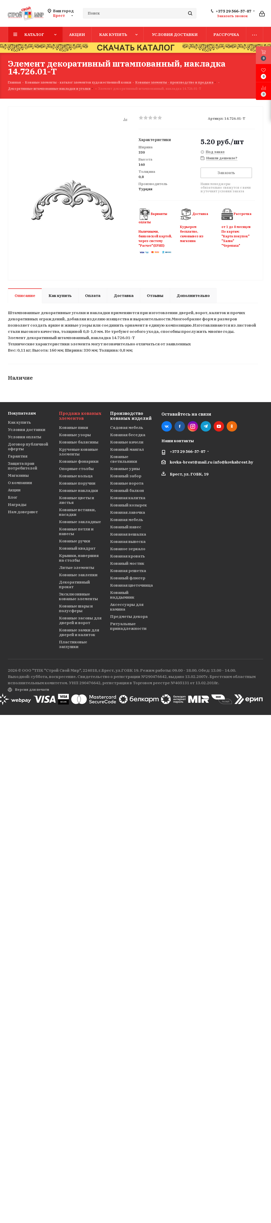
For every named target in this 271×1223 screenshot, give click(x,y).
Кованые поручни (77, 483)
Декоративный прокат (74, 584)
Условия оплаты (24, 436)
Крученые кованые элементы (78, 452)
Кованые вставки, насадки (77, 512)
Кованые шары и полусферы (76, 608)
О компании (20, 482)
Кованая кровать (127, 556)
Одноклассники (232, 426)
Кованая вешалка (128, 534)
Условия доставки (26, 429)
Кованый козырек (128, 505)
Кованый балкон (127, 490)
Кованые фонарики (79, 461)
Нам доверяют (23, 511)
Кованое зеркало (127, 548)
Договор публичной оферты (28, 446)
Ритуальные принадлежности (128, 626)
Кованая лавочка (127, 512)
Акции (14, 489)
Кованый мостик (127, 563)
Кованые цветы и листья (76, 500)
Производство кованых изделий (131, 416)
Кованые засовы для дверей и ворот (80, 620)
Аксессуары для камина (126, 607)
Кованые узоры (75, 434)
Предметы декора (129, 616)
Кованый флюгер (127, 577)
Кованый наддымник (122, 595)
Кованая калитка (127, 497)
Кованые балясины (78, 442)
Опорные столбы (76, 468)
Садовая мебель (126, 427)
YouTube (219, 426)
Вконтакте (166, 426)
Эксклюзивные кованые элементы (78, 596)
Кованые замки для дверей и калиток (79, 632)
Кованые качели (126, 442)
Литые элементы (76, 567)
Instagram (193, 426)
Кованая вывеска (128, 541)
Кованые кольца (76, 475)
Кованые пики (73, 427)
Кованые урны (125, 468)
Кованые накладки (78, 490)
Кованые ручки (74, 540)
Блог (12, 497)
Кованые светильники (123, 459)
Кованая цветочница (131, 585)
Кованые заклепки (78, 574)
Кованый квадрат (77, 548)
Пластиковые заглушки (73, 644)
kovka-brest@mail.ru (191, 462)
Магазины (18, 475)
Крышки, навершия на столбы (79, 558)
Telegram (206, 426)
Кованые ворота (126, 483)
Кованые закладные (80, 521)
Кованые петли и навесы (76, 531)
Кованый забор (125, 475)
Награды (17, 504)
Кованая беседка (127, 434)
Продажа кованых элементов (80, 416)
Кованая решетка (128, 570)
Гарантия (17, 456)
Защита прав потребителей (22, 466)
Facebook (179, 426)
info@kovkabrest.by (233, 462)
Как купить (19, 422)
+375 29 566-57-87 (233, 11)
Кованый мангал (127, 449)
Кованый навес (125, 526)
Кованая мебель (126, 519)
